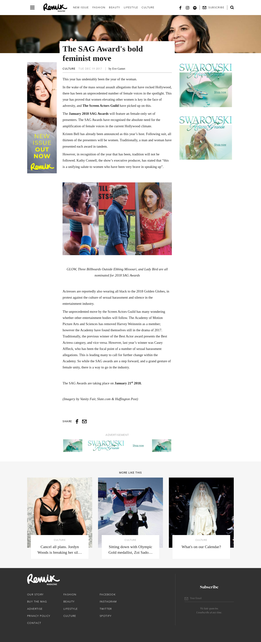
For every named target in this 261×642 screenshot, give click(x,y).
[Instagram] (187, 7)
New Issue (81, 7)
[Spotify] (195, 7)
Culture (148, 7)
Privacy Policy (38, 616)
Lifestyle (131, 7)
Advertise (35, 608)
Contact (34, 623)
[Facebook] (180, 7)
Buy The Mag (37, 601)
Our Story (35, 594)
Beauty (114, 7)
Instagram (108, 601)
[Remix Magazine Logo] (55, 7)
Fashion (98, 7)
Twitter (106, 608)
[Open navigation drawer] (32, 7)
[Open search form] (232, 7)
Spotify (106, 616)
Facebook (108, 594)
